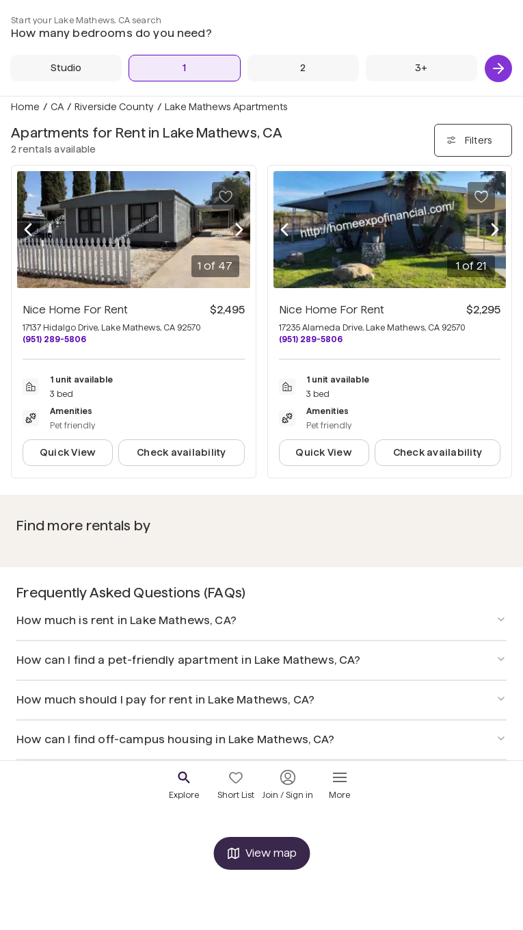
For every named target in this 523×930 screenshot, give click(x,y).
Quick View (68, 452)
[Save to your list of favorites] (225, 195)
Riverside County (114, 106)
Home (25, 106)
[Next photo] (239, 230)
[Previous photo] (28, 230)
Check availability (181, 452)
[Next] (498, 68)
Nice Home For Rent (75, 309)
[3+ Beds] (421, 68)
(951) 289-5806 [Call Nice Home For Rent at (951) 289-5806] (54, 339)
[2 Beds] (303, 68)
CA (57, 106)
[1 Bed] (184, 68)
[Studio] (66, 68)
